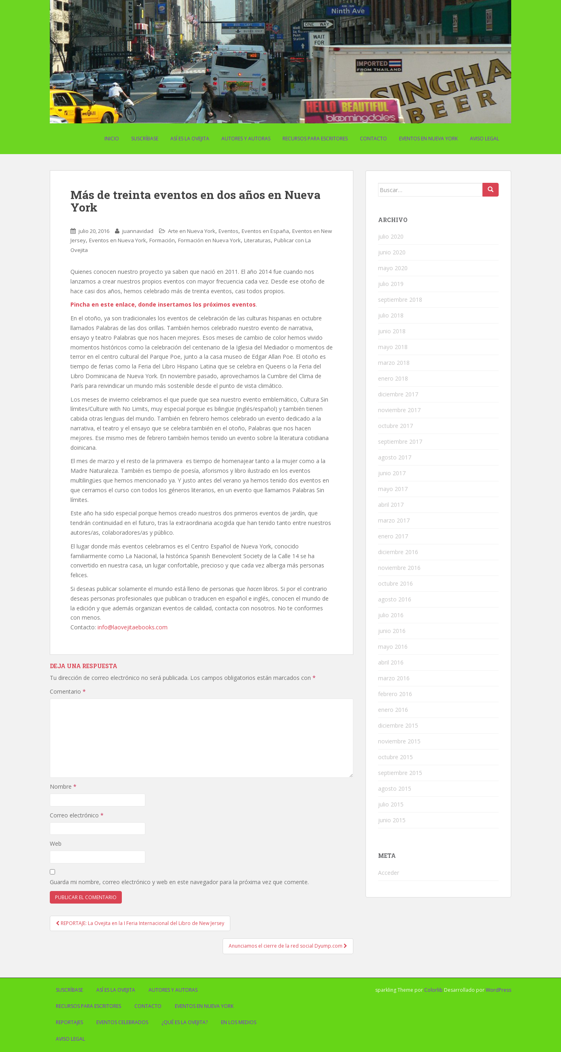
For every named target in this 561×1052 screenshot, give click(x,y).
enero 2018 (393, 378)
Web (56, 843)
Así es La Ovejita (189, 138)
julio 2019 (391, 284)
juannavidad (137, 231)
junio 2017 (392, 473)
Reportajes (69, 1022)
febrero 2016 (395, 694)
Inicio (111, 138)
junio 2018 (392, 331)
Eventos (228, 231)
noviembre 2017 (399, 410)
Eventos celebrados (122, 1022)
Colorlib (433, 989)
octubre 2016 (395, 583)
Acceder (388, 872)
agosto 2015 (394, 788)
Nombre (63, 786)
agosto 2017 (394, 457)
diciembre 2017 (398, 394)
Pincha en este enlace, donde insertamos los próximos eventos (163, 304)
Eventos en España (265, 231)
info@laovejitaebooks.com (133, 627)
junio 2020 (392, 252)
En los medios (238, 1022)
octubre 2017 (395, 426)
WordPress (498, 989)
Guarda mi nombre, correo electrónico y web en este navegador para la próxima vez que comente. (179, 882)
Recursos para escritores (315, 138)
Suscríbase (144, 138)
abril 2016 (391, 662)
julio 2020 (391, 236)
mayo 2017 (393, 489)
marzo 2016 (394, 678)
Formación (162, 240)
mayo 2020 (393, 268)
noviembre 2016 (399, 568)
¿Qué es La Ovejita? (185, 1022)
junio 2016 (392, 631)
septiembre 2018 (400, 299)
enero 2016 (393, 709)
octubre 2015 (395, 757)
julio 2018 (391, 315)
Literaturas (257, 240)
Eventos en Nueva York (428, 138)
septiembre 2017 (400, 441)
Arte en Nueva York (191, 231)
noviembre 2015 (399, 741)
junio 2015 (392, 820)
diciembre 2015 (398, 725)
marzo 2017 (394, 520)
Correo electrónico (77, 815)
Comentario (68, 691)
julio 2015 (391, 804)
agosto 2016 (394, 599)
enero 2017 (393, 536)
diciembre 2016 (398, 552)
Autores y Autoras (245, 138)
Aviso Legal (484, 138)
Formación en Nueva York (209, 240)
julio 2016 (391, 615)
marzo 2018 (394, 362)
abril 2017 (391, 504)
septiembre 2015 (400, 773)
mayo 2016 (393, 646)
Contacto (373, 138)
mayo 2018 (393, 347)
